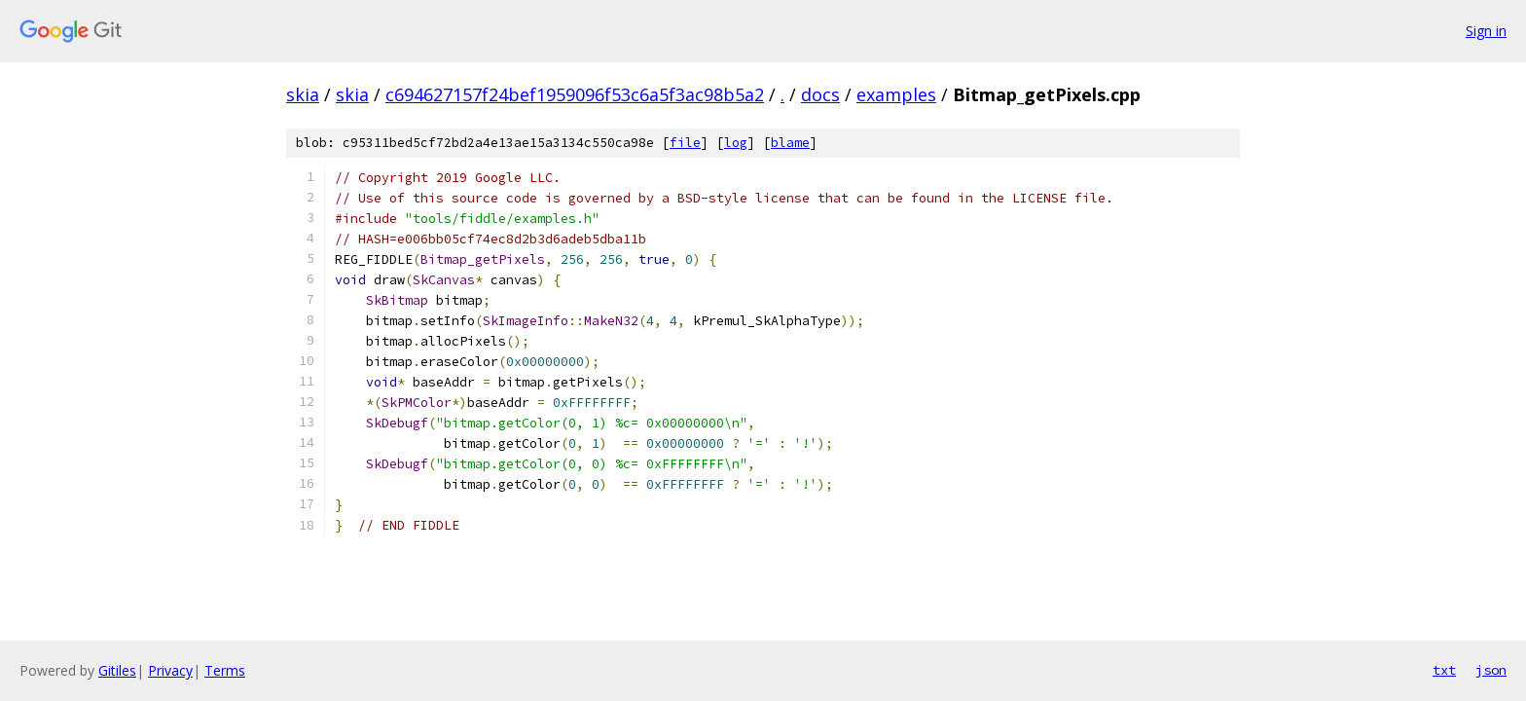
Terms (224, 670)
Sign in (1486, 30)
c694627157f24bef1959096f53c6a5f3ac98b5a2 (574, 94)
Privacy (170, 670)
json (1491, 670)
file (685, 142)
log (735, 142)
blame (790, 142)
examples (896, 94)
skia (302, 94)
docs (820, 94)
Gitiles (117, 670)
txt (1444, 670)
